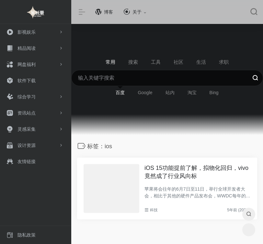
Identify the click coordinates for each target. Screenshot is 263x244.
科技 (154, 210)
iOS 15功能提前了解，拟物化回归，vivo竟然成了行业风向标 (196, 172)
